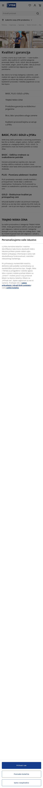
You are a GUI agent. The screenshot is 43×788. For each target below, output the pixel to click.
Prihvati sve (21, 765)
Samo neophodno (21, 783)
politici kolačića (12, 288)
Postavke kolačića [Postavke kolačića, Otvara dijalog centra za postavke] (21, 774)
